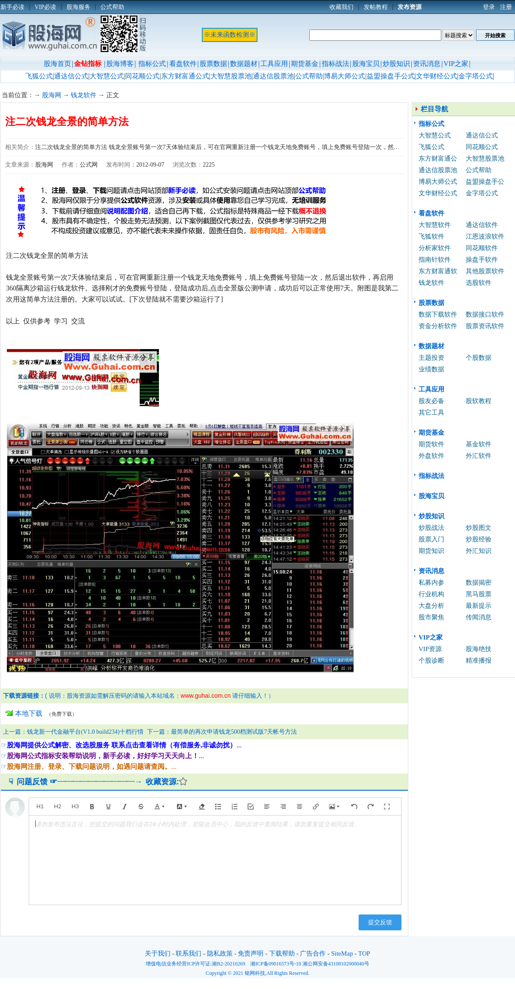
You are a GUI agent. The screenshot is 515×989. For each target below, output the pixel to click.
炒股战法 (431, 527)
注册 (506, 7)
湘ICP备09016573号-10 (275, 964)
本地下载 (28, 713)
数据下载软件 (438, 314)
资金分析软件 (438, 326)
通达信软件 (482, 224)
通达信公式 (71, 76)
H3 (75, 806)
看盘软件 (183, 63)
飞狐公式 (39, 76)
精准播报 (478, 660)
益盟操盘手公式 (391, 76)
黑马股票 (478, 594)
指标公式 (152, 63)
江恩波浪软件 (485, 236)
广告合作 (313, 953)
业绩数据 (431, 369)
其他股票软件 (485, 271)
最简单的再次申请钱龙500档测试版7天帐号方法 (234, 732)
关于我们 (158, 953)
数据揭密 (478, 582)
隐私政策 (220, 953)
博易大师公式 (344, 76)
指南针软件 (435, 259)
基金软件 (478, 444)
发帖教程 (376, 7)
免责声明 (250, 953)
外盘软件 (431, 455)
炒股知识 (396, 63)
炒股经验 (478, 539)
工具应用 (274, 63)
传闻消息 (478, 617)
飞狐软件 (431, 236)
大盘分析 (431, 605)
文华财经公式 (436, 76)
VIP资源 (430, 648)
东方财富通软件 (438, 272)
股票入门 (431, 539)
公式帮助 (309, 76)
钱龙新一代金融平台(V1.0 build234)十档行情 (85, 732)
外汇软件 (478, 455)
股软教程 (478, 400)
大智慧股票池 (231, 76)
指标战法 (335, 63)
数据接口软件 (485, 314)
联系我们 (188, 953)
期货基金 (304, 63)
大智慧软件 (435, 224)
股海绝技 (478, 648)
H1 (40, 806)
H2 (57, 806)
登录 (489, 7)
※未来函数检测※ (229, 34)
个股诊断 (431, 660)
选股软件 (478, 282)
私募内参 (431, 582)
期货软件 (431, 444)
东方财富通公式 (185, 76)
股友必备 (431, 400)
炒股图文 (478, 527)
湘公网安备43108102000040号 (335, 964)
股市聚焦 (431, 617)
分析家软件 (435, 248)
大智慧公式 (107, 76)
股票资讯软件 (485, 326)
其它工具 (431, 412)
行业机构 (431, 594)
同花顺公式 (142, 76)
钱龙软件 (83, 95)
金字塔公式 (475, 76)
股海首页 (57, 63)
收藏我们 (341, 7)
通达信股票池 (273, 76)
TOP (364, 953)
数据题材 (244, 63)
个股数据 (478, 357)
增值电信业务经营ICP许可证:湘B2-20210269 (195, 964)
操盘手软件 (482, 259)
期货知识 (431, 550)
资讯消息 (426, 63)
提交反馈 (380, 922)
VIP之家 (455, 63)
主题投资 (431, 357)
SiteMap (342, 953)
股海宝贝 (366, 63)
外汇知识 (478, 550)
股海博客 (120, 63)
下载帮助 (282, 953)
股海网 (51, 95)
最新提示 (478, 605)
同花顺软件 (482, 248)
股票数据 (213, 63)
